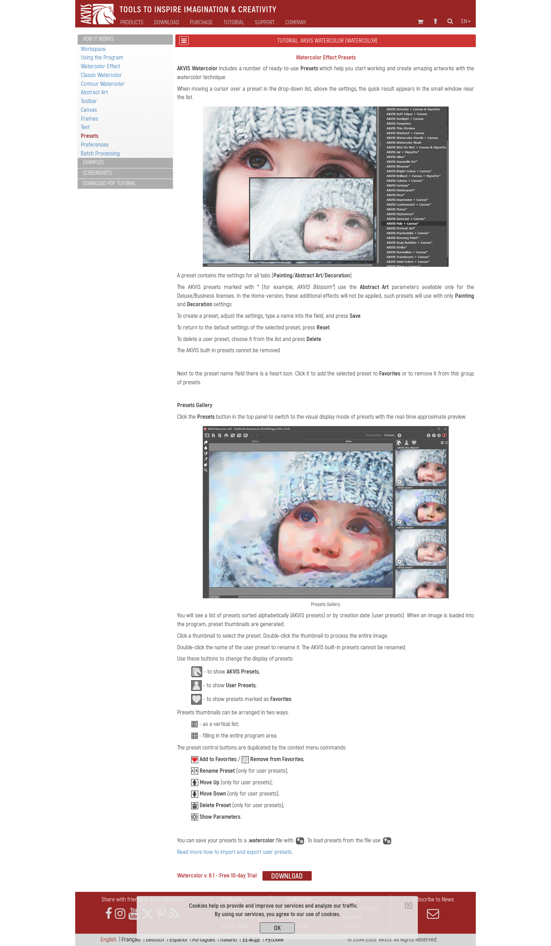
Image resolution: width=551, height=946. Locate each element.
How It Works (98, 39)
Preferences (95, 144)
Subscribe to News (433, 908)
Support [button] (265, 22)
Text (85, 127)
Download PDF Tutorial (109, 183)
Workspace (93, 49)
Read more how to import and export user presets (234, 852)
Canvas (89, 110)
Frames (89, 118)
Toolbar (89, 101)
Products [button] (131, 22)
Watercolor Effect (100, 66)
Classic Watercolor (101, 75)
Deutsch (155, 939)
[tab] (125, 39)
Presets (89, 136)
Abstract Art (94, 92)
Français (131, 939)
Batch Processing (100, 153)
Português (203, 939)
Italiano (228, 939)
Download (166, 22)
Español (178, 939)
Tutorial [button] (233, 22)
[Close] (408, 905)
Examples (93, 162)
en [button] (466, 21)
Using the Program (102, 57)
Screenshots (97, 172)
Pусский (274, 939)
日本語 (251, 939)
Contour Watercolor (103, 84)
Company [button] (295, 22)
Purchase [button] (201, 22)
